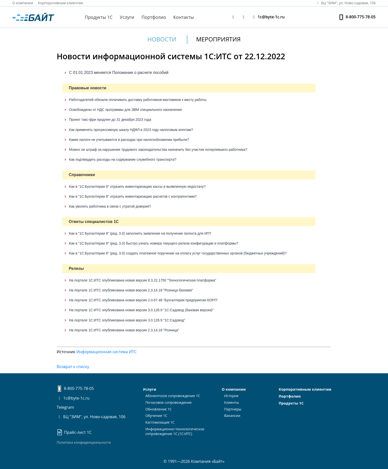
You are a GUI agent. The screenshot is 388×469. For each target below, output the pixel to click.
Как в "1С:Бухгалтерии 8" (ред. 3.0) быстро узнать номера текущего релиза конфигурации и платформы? (153, 243)
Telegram (65, 407)
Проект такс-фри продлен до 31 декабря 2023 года (110, 120)
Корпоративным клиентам (60, 2)
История (231, 395)
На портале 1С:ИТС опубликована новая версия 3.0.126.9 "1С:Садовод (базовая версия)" (141, 310)
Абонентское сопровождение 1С (172, 395)
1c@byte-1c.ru (268, 17)
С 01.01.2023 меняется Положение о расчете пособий (118, 72)
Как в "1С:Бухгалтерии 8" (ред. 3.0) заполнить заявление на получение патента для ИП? (140, 233)
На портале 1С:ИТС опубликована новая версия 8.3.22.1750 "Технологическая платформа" (142, 280)
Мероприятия (218, 39)
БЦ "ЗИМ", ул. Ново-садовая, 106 (91, 416)
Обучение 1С (156, 415)
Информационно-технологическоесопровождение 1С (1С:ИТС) (174, 431)
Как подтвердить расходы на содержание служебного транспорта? (122, 159)
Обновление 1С (158, 409)
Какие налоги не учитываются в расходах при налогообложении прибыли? (129, 140)
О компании (22, 2)
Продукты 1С (99, 17)
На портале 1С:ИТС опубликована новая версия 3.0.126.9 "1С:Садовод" (127, 320)
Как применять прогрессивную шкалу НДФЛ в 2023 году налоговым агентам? (131, 130)
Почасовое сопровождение (168, 402)
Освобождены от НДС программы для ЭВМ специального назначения (125, 110)
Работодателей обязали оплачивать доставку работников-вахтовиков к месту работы (137, 100)
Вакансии (232, 415)
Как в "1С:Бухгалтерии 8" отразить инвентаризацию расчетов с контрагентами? (133, 196)
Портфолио (154, 17)
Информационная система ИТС (106, 351)
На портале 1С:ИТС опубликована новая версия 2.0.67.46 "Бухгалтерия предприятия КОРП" (143, 300)
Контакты (183, 17)
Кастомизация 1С (159, 422)
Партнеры (232, 409)
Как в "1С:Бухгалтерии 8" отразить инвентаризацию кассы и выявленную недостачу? (137, 186)
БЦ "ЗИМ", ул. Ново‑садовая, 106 (345, 2)
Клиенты (231, 402)
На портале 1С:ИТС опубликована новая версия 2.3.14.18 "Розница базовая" (131, 290)
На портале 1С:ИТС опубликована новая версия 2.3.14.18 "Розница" (124, 330)
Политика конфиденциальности (84, 442)
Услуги (127, 17)
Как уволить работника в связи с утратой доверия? (110, 206)
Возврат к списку (73, 366)
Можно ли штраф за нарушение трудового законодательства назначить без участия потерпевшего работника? (158, 150)
